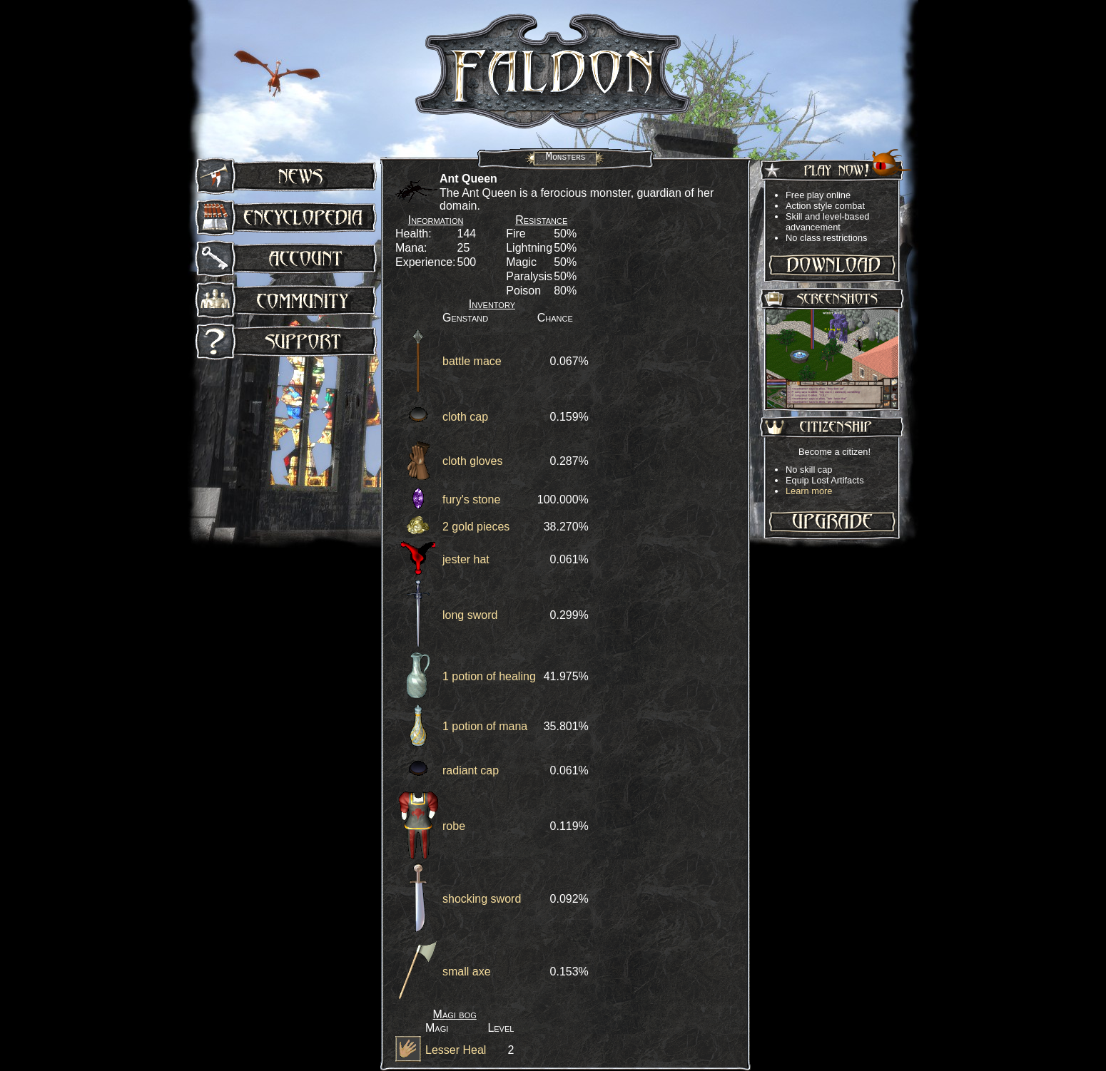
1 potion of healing (489, 676)
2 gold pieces (475, 527)
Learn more (809, 491)
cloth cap (465, 417)
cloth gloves (472, 461)
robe (453, 826)
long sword (469, 615)
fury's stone (471, 499)
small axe (466, 971)
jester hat (465, 559)
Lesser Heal (455, 1050)
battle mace (472, 361)
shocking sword (481, 899)
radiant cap (470, 770)
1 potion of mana (484, 726)
